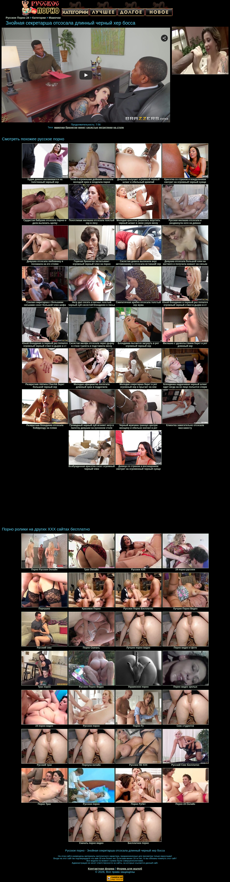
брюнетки (71, 127)
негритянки (106, 127)
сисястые (92, 127)
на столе (118, 127)
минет (82, 127)
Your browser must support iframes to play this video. (86, 75)
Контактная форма (101, 868)
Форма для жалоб (129, 868)
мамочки (59, 127)
